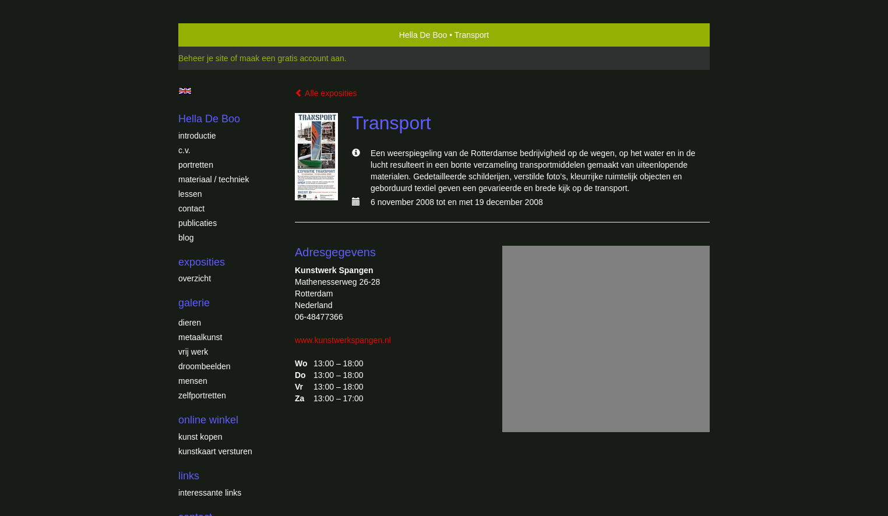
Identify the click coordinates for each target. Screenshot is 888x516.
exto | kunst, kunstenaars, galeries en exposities (211, 35)
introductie (197, 135)
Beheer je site (203, 58)
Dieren (189, 322)
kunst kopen (200, 436)
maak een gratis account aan (291, 58)
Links (188, 476)
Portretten (195, 164)
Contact (191, 208)
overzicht (194, 278)
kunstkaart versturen (215, 451)
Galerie (194, 303)
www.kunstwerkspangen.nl (343, 340)
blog (185, 237)
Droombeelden (204, 366)
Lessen (190, 194)
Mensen (192, 381)
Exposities (201, 262)
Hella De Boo (423, 35)
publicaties (197, 223)
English (185, 90)
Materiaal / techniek (213, 179)
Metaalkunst (200, 337)
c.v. (184, 150)
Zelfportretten (202, 395)
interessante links (209, 492)
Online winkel (208, 420)
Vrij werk (193, 351)
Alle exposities (326, 93)
